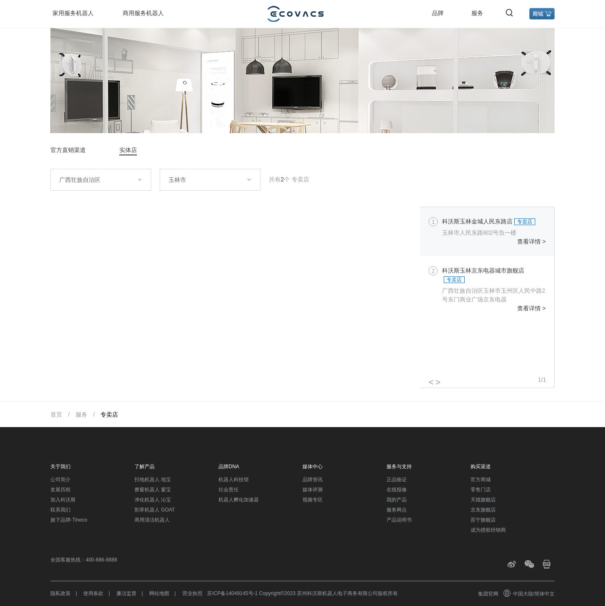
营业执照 (192, 593)
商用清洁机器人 (152, 520)
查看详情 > (531, 241)
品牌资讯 (312, 480)
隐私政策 (60, 593)
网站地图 (159, 593)
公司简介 (60, 480)
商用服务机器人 (143, 13)
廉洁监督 (126, 593)
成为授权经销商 (488, 530)
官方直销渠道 (68, 150)
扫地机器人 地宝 (152, 480)
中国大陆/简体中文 (529, 594)
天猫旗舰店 (483, 500)
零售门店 (481, 490)
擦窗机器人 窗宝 (152, 490)
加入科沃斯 (63, 500)
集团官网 (488, 594)
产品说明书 (399, 520)
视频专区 (312, 500)
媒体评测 (312, 490)
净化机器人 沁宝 (152, 500)
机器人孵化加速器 (238, 500)
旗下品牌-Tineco (68, 520)
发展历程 (60, 490)
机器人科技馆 (233, 480)
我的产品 (397, 500)
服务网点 (397, 510)
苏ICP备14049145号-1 (232, 593)
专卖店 (109, 414)
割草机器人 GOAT (154, 510)
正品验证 (397, 480)
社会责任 (228, 490)
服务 (477, 13)
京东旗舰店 (483, 510)
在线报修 (397, 490)
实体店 (128, 150)
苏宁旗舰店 (483, 520)
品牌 (438, 13)
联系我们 (60, 510)
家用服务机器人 (73, 13)
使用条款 (93, 593)
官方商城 (481, 480)
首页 (56, 414)
